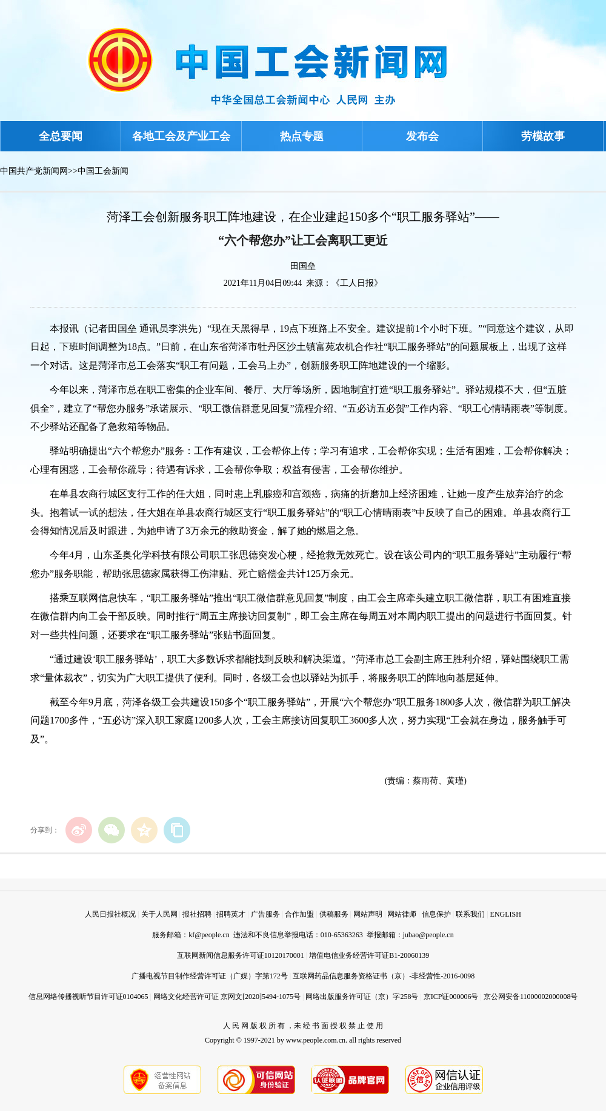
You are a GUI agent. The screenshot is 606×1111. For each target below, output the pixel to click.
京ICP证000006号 (451, 996)
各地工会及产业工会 (181, 136)
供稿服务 (333, 914)
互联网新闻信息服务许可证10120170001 (240, 955)
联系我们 (470, 914)
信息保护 (436, 914)
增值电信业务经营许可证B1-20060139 (369, 955)
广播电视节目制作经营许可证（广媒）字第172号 (210, 976)
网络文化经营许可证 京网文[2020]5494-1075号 (227, 996)
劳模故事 (543, 136)
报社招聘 (196, 914)
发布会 (422, 136)
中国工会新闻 (103, 171)
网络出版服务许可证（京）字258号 (361, 996)
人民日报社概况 (110, 914)
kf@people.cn (208, 935)
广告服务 (265, 914)
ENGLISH (505, 914)
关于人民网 (159, 914)
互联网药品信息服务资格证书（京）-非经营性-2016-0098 (383, 976)
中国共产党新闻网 (34, 171)
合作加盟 (299, 914)
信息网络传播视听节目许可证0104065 (88, 996)
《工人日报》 (356, 283)
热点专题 (302, 136)
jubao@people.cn (428, 935)
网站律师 (401, 914)
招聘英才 (230, 914)
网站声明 (367, 914)
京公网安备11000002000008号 (531, 996)
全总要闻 (60, 136)
